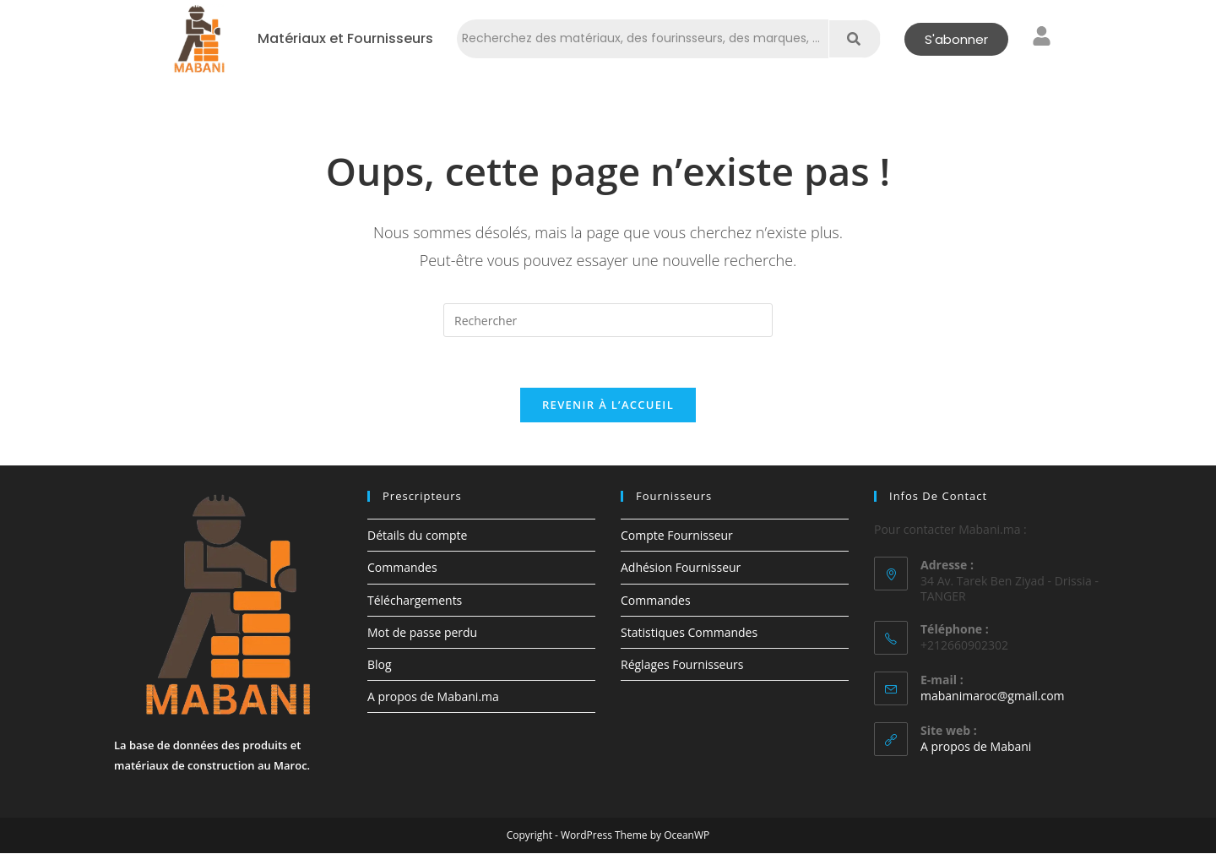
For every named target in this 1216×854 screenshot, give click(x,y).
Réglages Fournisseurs (682, 665)
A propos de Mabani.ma (433, 697)
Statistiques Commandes (689, 633)
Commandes (402, 568)
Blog (379, 665)
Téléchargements (414, 601)
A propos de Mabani (975, 747)
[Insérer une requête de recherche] (608, 320)
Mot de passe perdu (422, 633)
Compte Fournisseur (677, 536)
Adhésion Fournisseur (681, 568)
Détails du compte (417, 536)
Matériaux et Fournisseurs (345, 39)
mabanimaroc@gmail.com (992, 696)
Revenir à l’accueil (608, 405)
